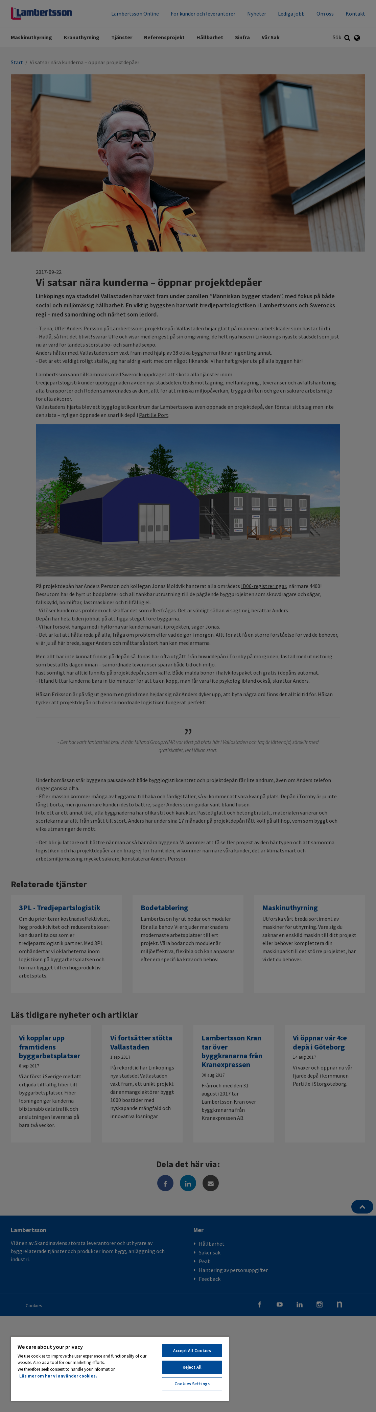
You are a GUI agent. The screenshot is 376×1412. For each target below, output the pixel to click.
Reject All (192, 1367)
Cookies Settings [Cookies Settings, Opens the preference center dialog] (192, 1384)
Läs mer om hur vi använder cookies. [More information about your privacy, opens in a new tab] (58, 1376)
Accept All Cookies (192, 1351)
